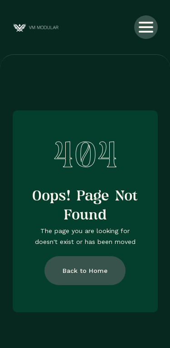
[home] (45, 27)
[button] (146, 27)
